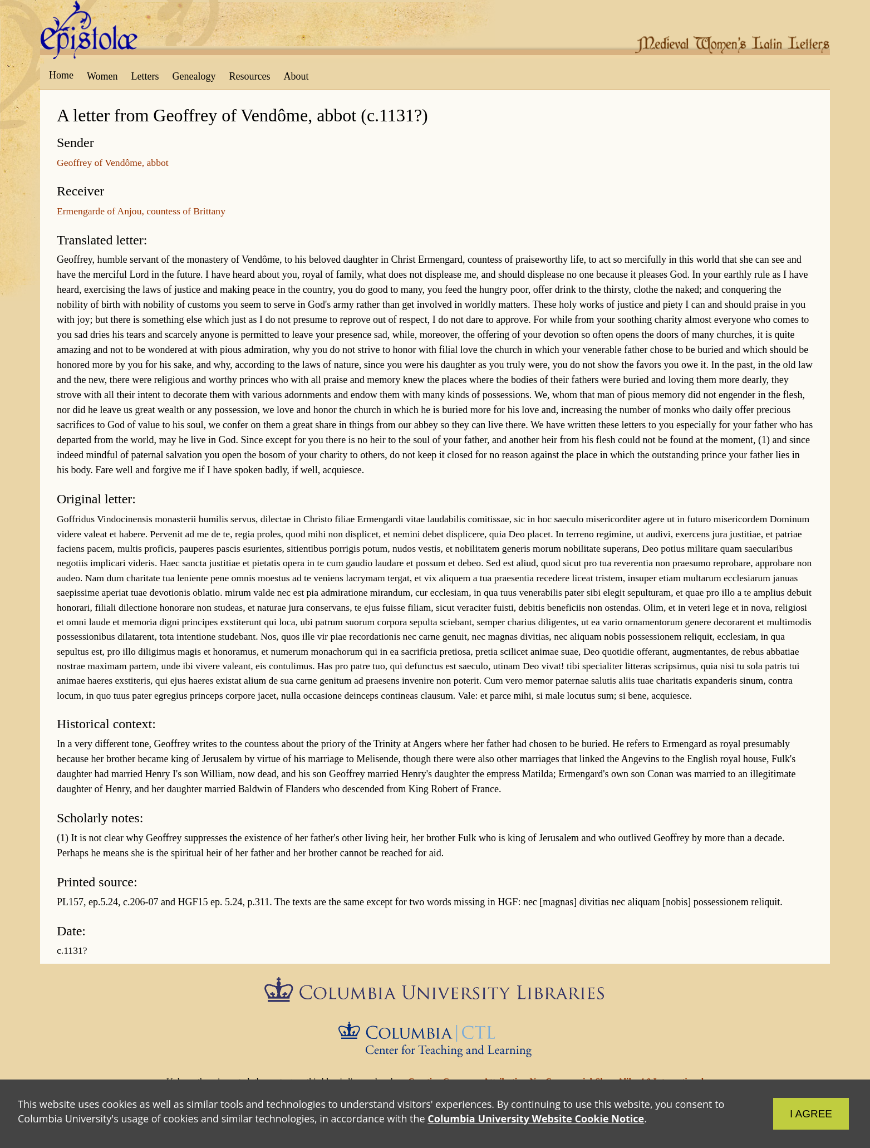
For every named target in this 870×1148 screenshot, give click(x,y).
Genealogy (194, 76)
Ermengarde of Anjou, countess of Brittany (141, 211)
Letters (145, 76)
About (295, 76)
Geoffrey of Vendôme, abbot (113, 162)
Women (102, 76)
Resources (250, 76)
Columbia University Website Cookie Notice (535, 1118)
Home (61, 75)
